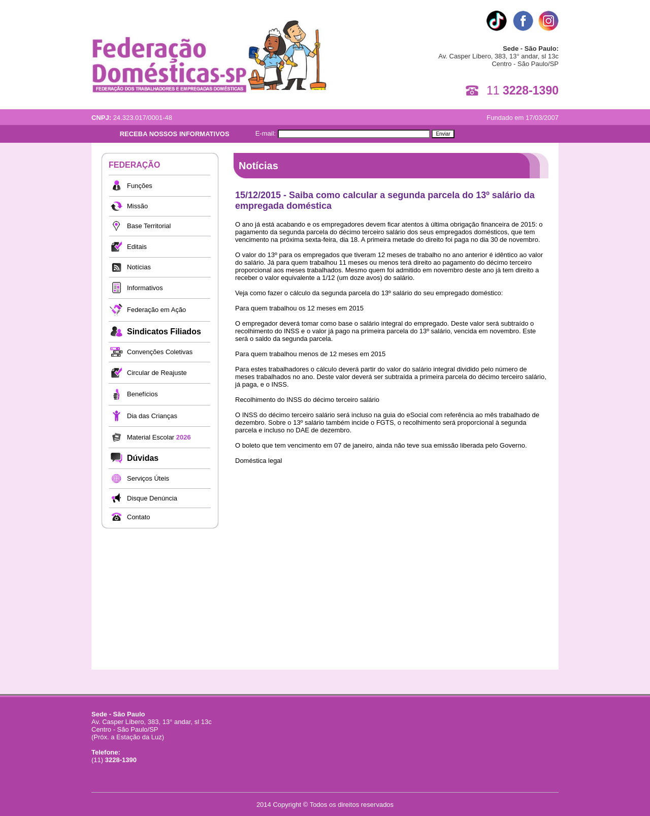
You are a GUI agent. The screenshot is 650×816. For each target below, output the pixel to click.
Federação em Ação (156, 309)
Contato (138, 517)
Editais (137, 246)
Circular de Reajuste (157, 372)
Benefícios (142, 394)
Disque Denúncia (152, 498)
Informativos (145, 288)
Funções (139, 186)
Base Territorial (149, 226)
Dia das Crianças (152, 416)
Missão (137, 206)
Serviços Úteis (148, 478)
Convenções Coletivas (159, 352)
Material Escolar (159, 437)
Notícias (139, 267)
